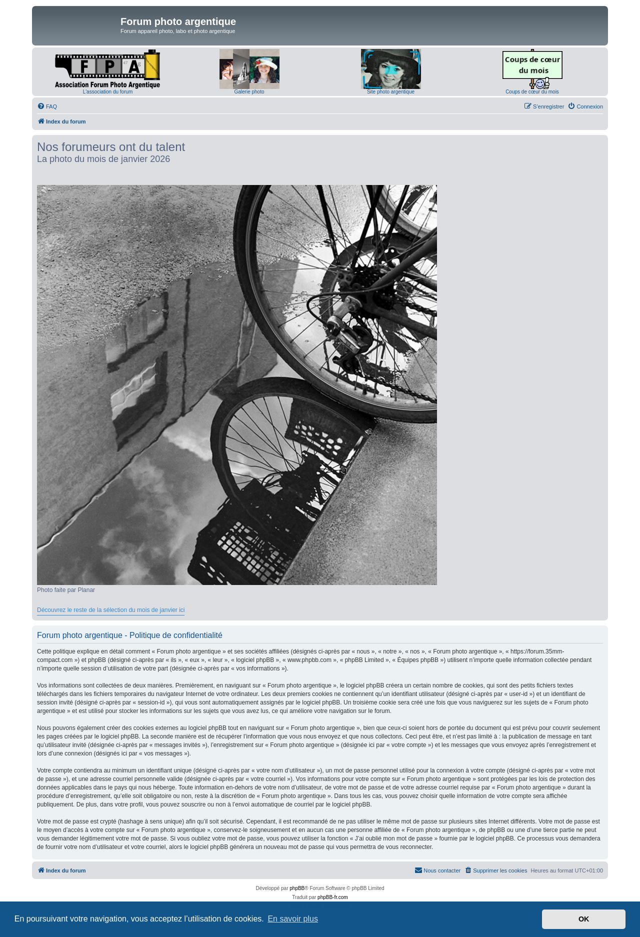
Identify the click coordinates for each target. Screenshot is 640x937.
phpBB (297, 888)
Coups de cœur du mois (532, 91)
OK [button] (584, 919)
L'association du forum (108, 91)
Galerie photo (249, 91)
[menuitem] (47, 106)
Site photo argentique (390, 91)
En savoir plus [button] (293, 918)
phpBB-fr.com (333, 897)
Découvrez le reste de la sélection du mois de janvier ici (110, 610)
